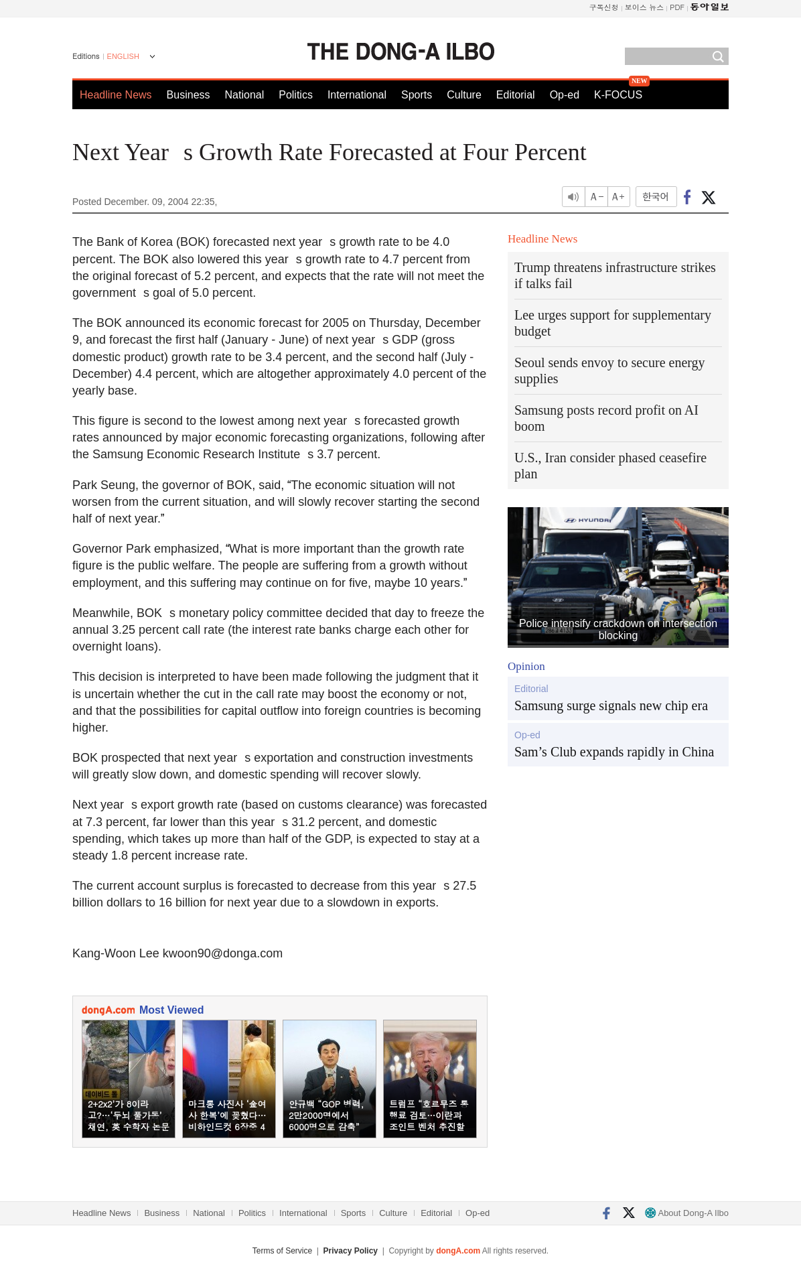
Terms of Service (282, 1251)
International (356, 94)
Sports (416, 94)
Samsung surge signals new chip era (611, 705)
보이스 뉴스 (644, 7)
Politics (296, 94)
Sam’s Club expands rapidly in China (614, 751)
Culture (464, 94)
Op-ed (564, 94)
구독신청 (604, 7)
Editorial (515, 94)
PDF (677, 7)
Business (188, 94)
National (245, 94)
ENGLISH (123, 56)
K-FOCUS (618, 94)
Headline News (116, 94)
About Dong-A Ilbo (687, 1213)
